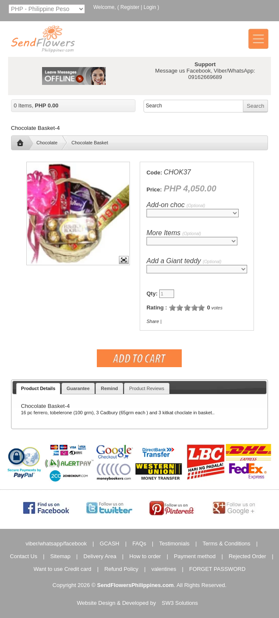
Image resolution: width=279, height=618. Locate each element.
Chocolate (47, 142)
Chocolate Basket (89, 142)
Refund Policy (121, 569)
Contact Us (23, 556)
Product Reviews (146, 388)
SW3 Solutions (180, 603)
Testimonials (174, 543)
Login (150, 7)
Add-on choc (176, 204)
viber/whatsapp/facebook (56, 543)
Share (153, 321)
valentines (163, 569)
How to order (145, 556)
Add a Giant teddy (184, 260)
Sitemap (60, 556)
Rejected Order (247, 556)
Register (130, 7)
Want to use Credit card (62, 569)
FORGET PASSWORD (217, 569)
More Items (174, 232)
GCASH (109, 543)
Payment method (195, 556)
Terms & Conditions (227, 543)
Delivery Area (100, 556)
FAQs (139, 543)
